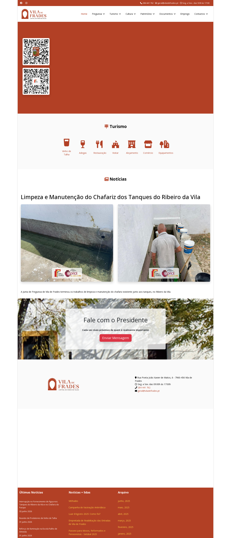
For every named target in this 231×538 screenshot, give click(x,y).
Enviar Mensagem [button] (115, 338)
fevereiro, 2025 (125, 527)
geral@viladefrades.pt (168, 3)
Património (146, 13)
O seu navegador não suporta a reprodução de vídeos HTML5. (131, 67)
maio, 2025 (123, 507)
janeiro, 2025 (124, 533)
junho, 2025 (124, 500)
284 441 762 (148, 3)
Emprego (185, 13)
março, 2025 (124, 520)
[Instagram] (26, 2)
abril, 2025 (123, 513)
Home (84, 13)
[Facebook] (21, 2)
